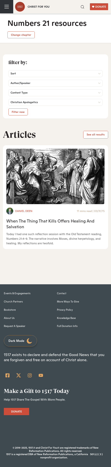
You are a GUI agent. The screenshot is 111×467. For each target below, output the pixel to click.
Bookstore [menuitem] (10, 309)
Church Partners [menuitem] (13, 301)
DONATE (99, 6)
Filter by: (17, 62)
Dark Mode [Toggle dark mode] (20, 341)
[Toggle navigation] (6, 6)
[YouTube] (40, 375)
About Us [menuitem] (9, 318)
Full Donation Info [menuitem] (67, 326)
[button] (82, 6)
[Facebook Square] (7, 375)
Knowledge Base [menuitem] (66, 318)
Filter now (18, 112)
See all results (96, 134)
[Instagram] (29, 375)
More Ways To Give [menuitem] (68, 301)
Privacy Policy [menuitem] (65, 309)
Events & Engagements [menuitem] (17, 293)
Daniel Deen (23, 211)
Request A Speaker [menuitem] (14, 326)
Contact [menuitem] (61, 293)
